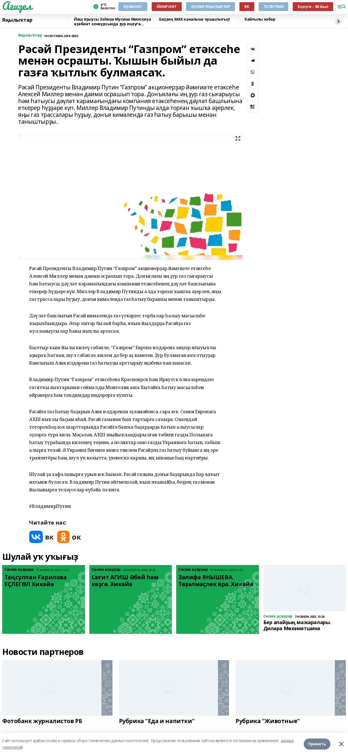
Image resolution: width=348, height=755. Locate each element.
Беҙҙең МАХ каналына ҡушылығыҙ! (194, 19)
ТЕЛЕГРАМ (274, 6)
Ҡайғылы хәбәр (259, 19)
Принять (317, 743)
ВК (246, 6)
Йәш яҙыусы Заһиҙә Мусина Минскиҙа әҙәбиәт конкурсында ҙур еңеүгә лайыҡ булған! (112, 21)
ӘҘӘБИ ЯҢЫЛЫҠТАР (210, 6)
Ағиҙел (17, 5)
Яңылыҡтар (17, 20)
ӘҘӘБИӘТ (132, 6)
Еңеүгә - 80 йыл (313, 6)
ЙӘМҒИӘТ (167, 6)
